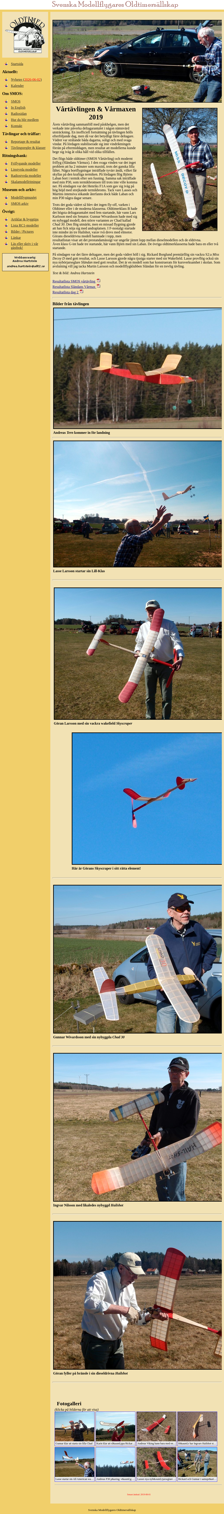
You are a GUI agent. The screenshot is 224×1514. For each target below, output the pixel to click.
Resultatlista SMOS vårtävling (76, 281)
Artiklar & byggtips (24, 219)
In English (18, 107)
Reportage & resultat (25, 141)
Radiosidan (19, 113)
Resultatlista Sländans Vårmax (76, 287)
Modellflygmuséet (24, 197)
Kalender (17, 86)
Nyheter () (26, 79)
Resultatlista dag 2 (68, 292)
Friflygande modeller (26, 163)
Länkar (16, 237)
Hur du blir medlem (25, 120)
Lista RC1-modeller (25, 225)
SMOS (16, 101)
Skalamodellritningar (25, 182)
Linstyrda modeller (24, 169)
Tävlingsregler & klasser (28, 148)
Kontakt (16, 126)
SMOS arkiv (19, 203)
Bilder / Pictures (22, 231)
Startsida (17, 64)
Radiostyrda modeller (26, 175)
